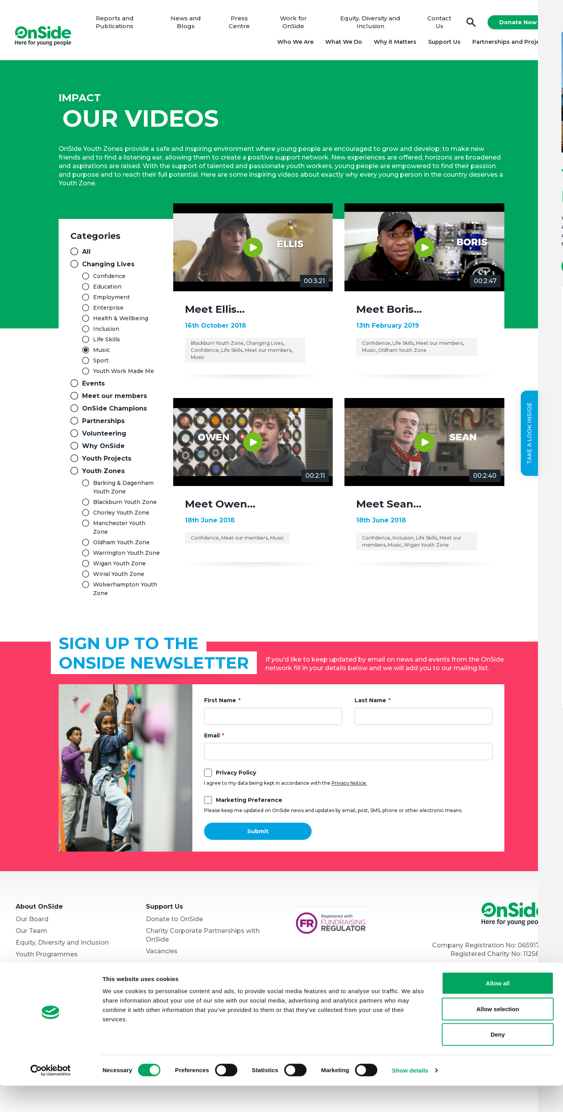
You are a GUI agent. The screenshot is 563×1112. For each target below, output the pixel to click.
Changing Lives (108, 266)
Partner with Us (40, 968)
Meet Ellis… (215, 311)
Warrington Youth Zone (126, 555)
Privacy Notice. (349, 785)
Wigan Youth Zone (119, 565)
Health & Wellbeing (120, 320)
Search (470, 24)
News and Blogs (187, 23)
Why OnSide (103, 448)
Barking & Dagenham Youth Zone (123, 489)
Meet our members (114, 398)
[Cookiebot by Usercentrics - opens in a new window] (50, 1097)
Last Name (370, 702)
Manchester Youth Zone (119, 530)
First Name (220, 702)
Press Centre (240, 23)
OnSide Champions (114, 410)
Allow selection (497, 1035)
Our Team (31, 933)
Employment (111, 299)
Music (101, 352)
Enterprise (108, 310)
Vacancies (162, 953)
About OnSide (39, 909)
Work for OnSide (294, 23)
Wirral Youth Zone (118, 576)
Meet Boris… (389, 311)
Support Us (443, 43)
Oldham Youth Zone (121, 544)
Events (93, 385)
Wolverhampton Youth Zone (125, 591)
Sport (101, 362)
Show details (410, 1096)
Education (107, 288)
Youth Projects (106, 461)
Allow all (498, 1009)
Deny (498, 1060)
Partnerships (103, 423)
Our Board (32, 921)
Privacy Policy (236, 774)
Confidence (109, 278)
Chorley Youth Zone (121, 514)
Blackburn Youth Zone (125, 504)
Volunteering (104, 435)
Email (212, 737)
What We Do (342, 43)
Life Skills (106, 341)
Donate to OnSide (174, 921)
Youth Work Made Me (123, 373)
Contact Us (438, 23)
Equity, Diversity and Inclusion (370, 23)
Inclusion (106, 331)
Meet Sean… (388, 506)
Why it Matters (394, 43)
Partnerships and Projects (509, 43)
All (86, 254)
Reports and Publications (117, 23)
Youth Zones (103, 473)
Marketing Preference (249, 802)
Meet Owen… (220, 506)
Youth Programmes (47, 956)
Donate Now (517, 23)
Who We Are (294, 43)
